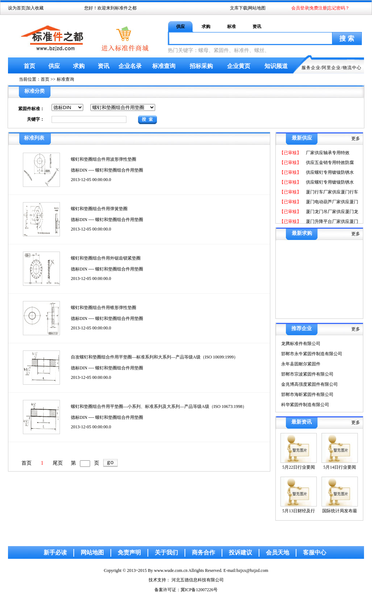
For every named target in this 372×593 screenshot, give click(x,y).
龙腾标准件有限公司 (300, 343)
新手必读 (55, 552)
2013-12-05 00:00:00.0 (91, 179)
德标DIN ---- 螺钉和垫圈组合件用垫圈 (107, 170)
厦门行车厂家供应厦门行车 (331, 192)
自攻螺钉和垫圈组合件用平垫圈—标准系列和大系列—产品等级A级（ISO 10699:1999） (154, 357)
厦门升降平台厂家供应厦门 (331, 221)
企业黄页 (238, 66)
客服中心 (314, 552)
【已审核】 (290, 152)
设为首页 (16, 8)
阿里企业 (331, 67)
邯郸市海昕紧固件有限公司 (307, 394)
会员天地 (277, 552)
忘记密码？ (338, 8)
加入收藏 (35, 8)
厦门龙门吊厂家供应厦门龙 (331, 211)
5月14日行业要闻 (339, 467)
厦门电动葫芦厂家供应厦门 (331, 201)
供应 (180, 26)
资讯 (256, 26)
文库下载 (238, 8)
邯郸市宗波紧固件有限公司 (307, 374)
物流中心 (352, 67)
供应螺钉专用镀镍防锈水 (329, 172)
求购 (206, 26)
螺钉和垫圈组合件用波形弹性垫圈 (103, 159)
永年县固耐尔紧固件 (300, 363)
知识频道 (276, 66)
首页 (29, 66)
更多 (355, 138)
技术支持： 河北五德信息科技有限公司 (186, 579)
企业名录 (130, 66)
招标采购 (201, 66)
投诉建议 (240, 552)
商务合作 (203, 552)
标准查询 (163, 66)
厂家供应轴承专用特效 (327, 152)
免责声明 (129, 552)
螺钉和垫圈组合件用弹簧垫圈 (99, 208)
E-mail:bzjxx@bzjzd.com (245, 570)
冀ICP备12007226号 (199, 589)
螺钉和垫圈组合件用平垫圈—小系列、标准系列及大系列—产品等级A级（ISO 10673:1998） (159, 406)
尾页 (58, 463)
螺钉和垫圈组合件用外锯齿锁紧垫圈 (106, 258)
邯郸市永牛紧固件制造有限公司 (311, 353)
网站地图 (257, 8)
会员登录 (300, 8)
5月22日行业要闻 (298, 467)
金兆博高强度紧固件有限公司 (309, 384)
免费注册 (318, 8)
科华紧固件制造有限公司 (305, 404)
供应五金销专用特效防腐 (329, 162)
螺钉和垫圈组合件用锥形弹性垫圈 (103, 307)
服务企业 (311, 67)
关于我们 (166, 552)
